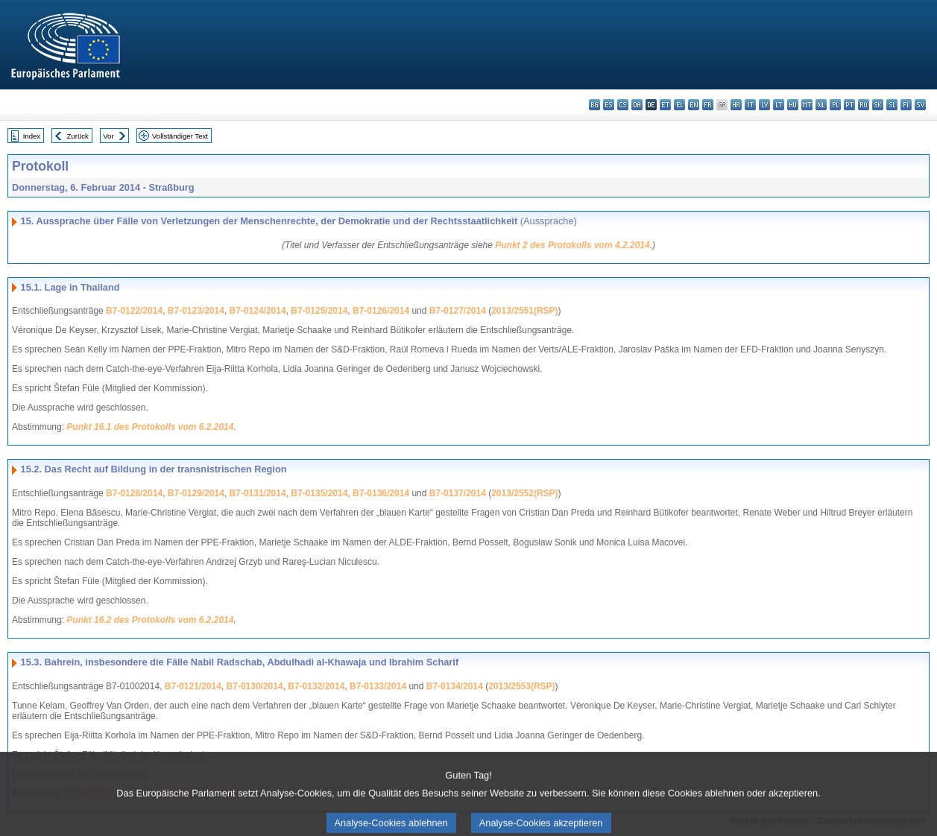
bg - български (594, 104)
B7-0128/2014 (134, 493)
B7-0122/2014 (134, 310)
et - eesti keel (665, 104)
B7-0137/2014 (457, 493)
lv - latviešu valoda (764, 104)
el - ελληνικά (679, 104)
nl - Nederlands (821, 104)
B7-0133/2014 (378, 686)
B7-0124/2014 (258, 310)
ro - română (863, 104)
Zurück (78, 136)
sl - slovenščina (891, 104)
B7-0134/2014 (454, 686)
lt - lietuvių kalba (778, 104)
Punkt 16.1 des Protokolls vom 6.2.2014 (149, 427)
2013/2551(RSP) (524, 310)
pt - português (849, 104)
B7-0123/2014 (196, 310)
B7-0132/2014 (316, 686)
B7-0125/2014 (319, 310)
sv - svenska (920, 104)
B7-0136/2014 (381, 493)
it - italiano (750, 104)
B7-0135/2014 (319, 493)
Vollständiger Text (180, 136)
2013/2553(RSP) (521, 686)
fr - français (707, 104)
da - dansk (637, 104)
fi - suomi (906, 104)
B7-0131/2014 (258, 493)
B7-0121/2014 (193, 686)
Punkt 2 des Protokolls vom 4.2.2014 (572, 245)
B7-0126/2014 (381, 310)
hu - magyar (792, 104)
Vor (108, 136)
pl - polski (835, 104)
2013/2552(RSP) (524, 493)
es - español (608, 104)
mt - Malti (807, 104)
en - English (693, 104)
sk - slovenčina (877, 104)
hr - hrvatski (736, 104)
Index (31, 136)
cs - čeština (622, 104)
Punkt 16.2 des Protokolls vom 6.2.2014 (149, 620)
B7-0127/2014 (457, 310)
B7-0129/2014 (196, 493)
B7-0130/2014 (255, 686)
